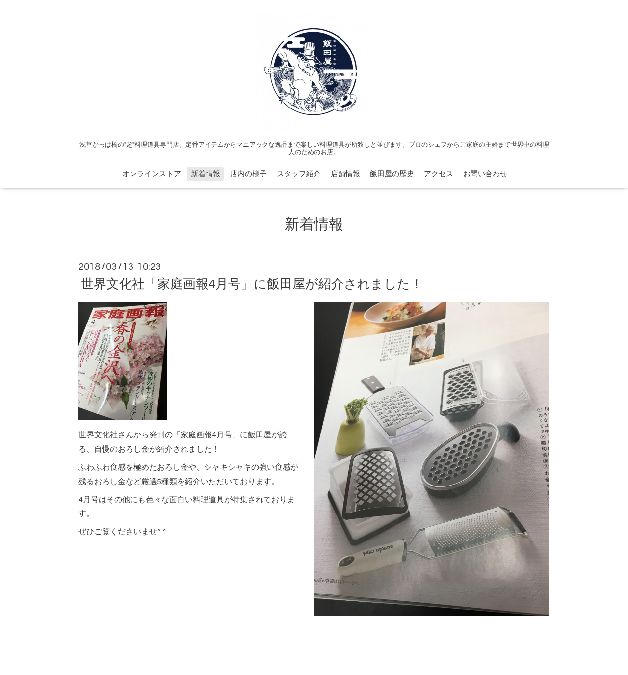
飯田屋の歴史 (392, 174)
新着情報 (205, 174)
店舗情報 (345, 174)
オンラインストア (151, 174)
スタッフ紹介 (299, 174)
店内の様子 (248, 174)
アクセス (438, 174)
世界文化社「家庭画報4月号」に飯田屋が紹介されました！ (252, 283)
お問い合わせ (485, 174)
